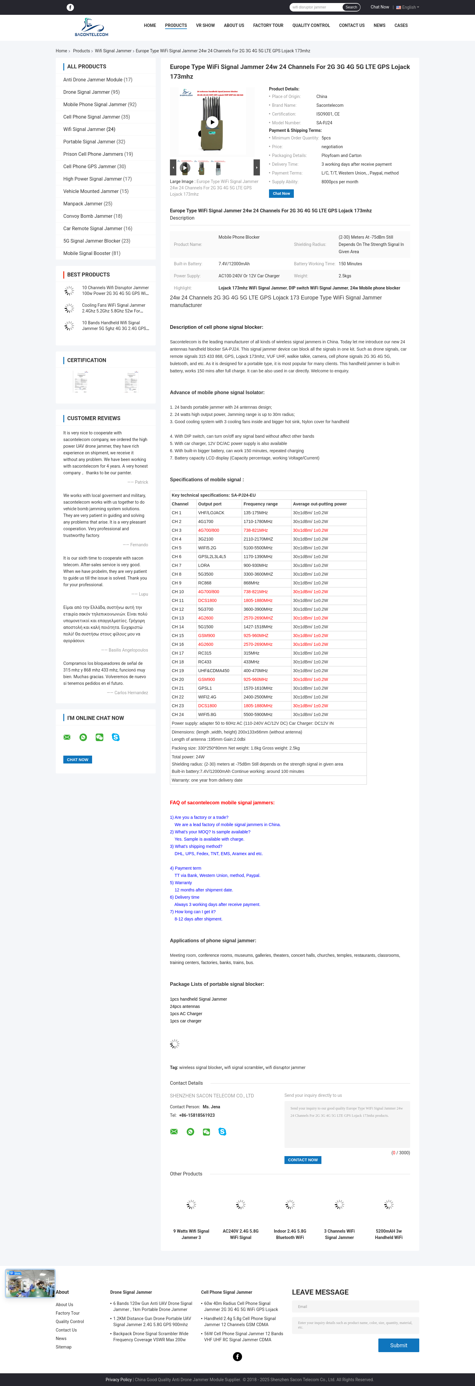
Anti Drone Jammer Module (92, 80)
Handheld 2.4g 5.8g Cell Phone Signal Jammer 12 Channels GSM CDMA (240, 1321)
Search (351, 7)
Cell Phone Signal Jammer (91, 117)
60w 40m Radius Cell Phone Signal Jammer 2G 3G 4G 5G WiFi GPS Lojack (241, 1306)
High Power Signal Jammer (92, 179)
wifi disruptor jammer (285, 1067)
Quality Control (311, 25)
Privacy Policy (119, 1379)
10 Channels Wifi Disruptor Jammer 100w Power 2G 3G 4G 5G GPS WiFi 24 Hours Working (115, 293)
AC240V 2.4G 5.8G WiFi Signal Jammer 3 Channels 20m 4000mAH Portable (240, 1234)
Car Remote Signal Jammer (92, 228)
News (380, 25)
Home (150, 25)
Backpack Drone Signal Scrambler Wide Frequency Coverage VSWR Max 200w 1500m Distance (150, 1337)
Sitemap (63, 1347)
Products (176, 25)
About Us (234, 25)
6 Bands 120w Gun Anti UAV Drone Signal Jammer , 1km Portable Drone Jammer (152, 1306)
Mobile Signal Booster (87, 253)
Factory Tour (268, 25)
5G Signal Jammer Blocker (91, 241)
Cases (401, 25)
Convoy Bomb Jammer (87, 216)
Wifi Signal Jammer (113, 50)
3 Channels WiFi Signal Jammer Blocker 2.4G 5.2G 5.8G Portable (339, 1234)
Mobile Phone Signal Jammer (95, 104)
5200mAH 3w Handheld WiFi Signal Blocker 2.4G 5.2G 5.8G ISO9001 (389, 1234)
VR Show (205, 25)
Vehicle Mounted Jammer (91, 191)
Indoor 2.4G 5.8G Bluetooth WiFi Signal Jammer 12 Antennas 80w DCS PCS (290, 1234)
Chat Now (380, 7)
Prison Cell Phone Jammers (93, 154)
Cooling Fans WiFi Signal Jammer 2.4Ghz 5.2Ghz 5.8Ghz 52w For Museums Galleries (113, 311)
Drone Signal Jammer (86, 92)
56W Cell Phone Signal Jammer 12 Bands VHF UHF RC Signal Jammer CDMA (243, 1336)
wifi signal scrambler (243, 1067)
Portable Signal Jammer (89, 142)
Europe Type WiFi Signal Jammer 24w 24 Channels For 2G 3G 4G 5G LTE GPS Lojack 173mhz (214, 188)
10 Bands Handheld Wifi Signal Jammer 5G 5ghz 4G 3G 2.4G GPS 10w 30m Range (114, 328)
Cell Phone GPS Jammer (89, 166)
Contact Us (351, 25)
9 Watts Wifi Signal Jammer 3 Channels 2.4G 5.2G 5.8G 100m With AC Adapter (191, 1234)
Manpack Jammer (82, 204)
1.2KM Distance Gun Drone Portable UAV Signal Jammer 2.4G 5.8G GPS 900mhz (152, 1321)
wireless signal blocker (200, 1067)
